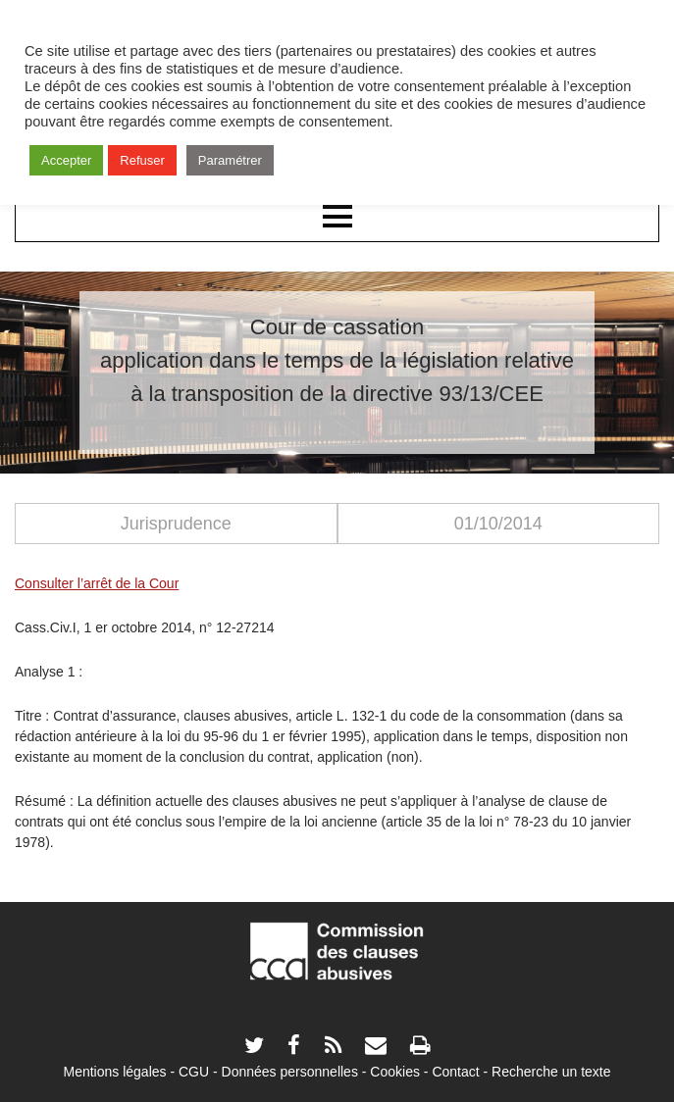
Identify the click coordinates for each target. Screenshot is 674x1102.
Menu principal (337, 217)
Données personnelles (290, 1071)
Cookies (395, 1071)
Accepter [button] (66, 160)
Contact (455, 1071)
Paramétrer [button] (230, 160)
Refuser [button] (142, 160)
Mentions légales (114, 1071)
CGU (194, 1071)
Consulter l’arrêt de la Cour (97, 583)
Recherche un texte (551, 1071)
